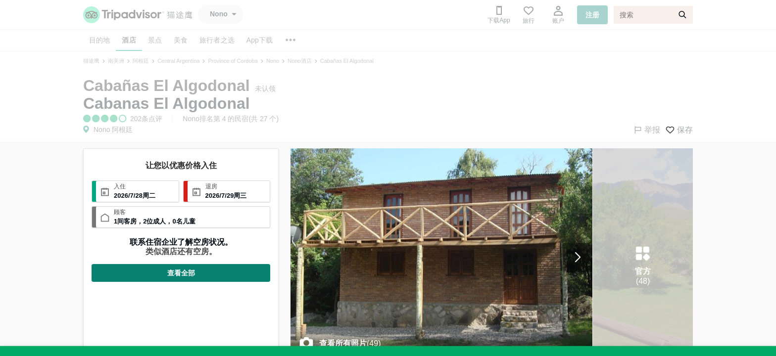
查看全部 (181, 273)
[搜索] (653, 15)
